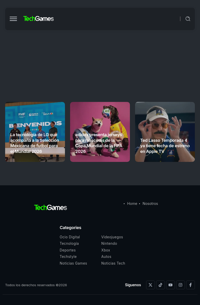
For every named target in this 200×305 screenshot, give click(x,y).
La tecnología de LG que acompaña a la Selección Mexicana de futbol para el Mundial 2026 (34, 143)
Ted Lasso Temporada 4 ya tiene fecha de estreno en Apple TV (165, 146)
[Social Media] (150, 285)
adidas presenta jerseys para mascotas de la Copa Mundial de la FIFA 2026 (98, 143)
